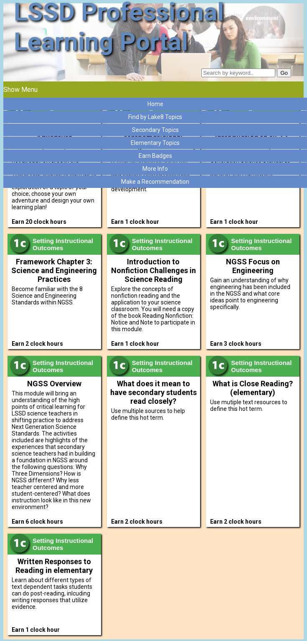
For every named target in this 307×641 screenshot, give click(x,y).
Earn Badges (155, 155)
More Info (155, 168)
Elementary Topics (155, 142)
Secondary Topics (155, 130)
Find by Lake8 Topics (155, 117)
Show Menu (20, 90)
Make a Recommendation (155, 181)
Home (155, 104)
